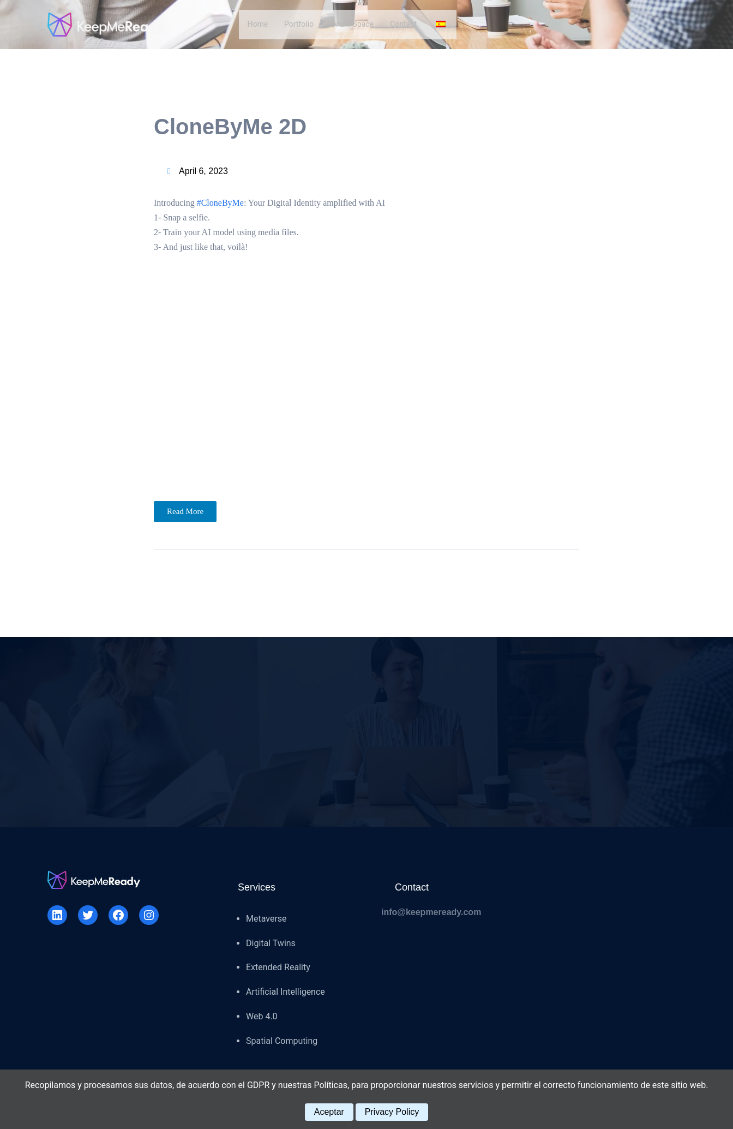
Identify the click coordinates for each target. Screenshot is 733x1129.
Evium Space (352, 24)
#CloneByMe (220, 202)
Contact (403, 24)
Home (257, 24)
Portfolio (299, 24)
